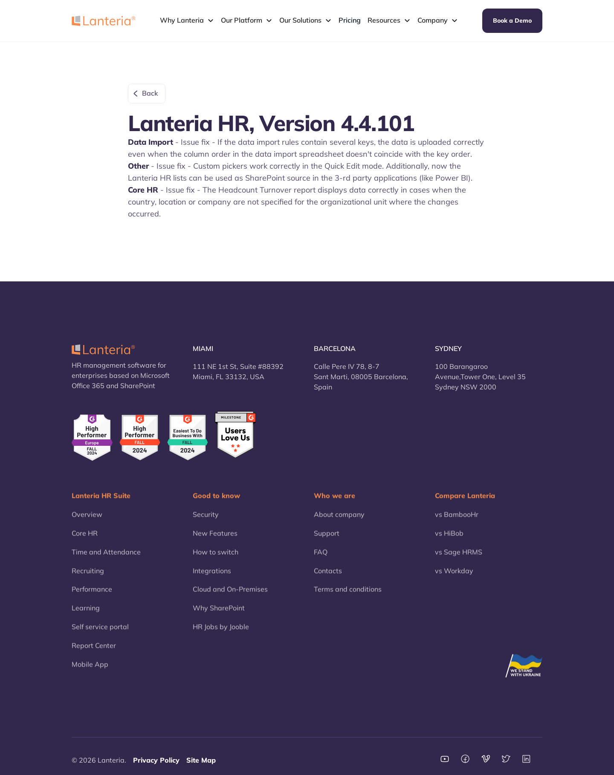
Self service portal (100, 634)
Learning (86, 615)
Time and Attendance (106, 559)
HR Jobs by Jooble (221, 634)
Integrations (212, 578)
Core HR (85, 540)
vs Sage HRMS (458, 559)
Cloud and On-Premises (230, 596)
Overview (87, 522)
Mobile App (90, 671)
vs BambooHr (456, 522)
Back (150, 93)
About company (339, 522)
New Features (215, 540)
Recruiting (88, 578)
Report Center (94, 653)
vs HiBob (449, 540)
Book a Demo (512, 20)
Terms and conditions (348, 596)
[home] (104, 20)
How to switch (215, 559)
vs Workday (454, 578)
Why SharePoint (219, 615)
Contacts (328, 578)
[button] (187, 20)
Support (326, 540)
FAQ (320, 559)
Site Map (201, 760)
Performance (92, 596)
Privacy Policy (156, 760)
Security (206, 522)
